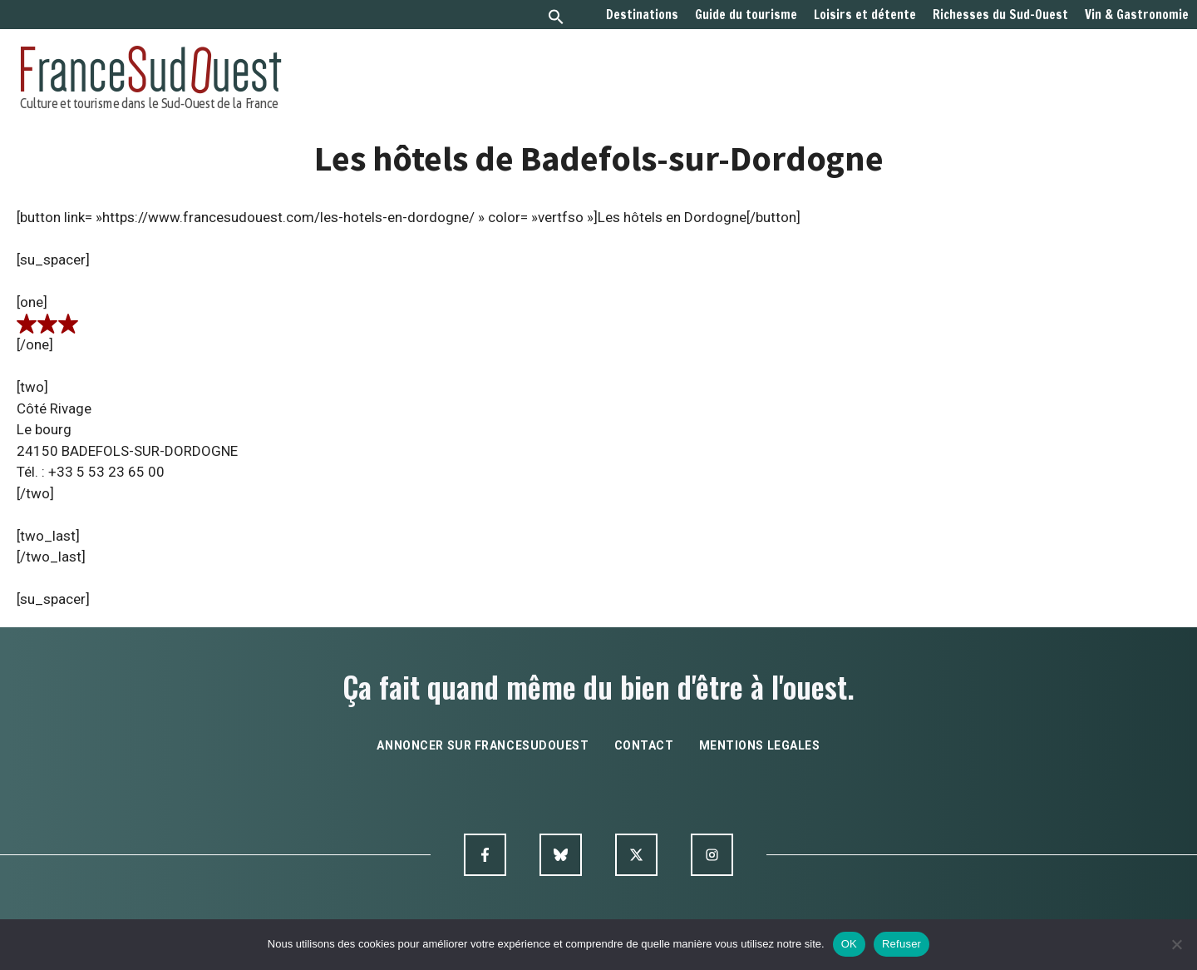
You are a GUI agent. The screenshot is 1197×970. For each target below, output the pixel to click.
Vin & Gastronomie (1137, 15)
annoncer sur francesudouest (483, 745)
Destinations (642, 15)
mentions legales (759, 745)
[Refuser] (1176, 944)
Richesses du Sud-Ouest (1000, 15)
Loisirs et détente (865, 15)
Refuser (901, 944)
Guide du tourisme (746, 15)
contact (644, 745)
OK (849, 944)
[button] (556, 18)
